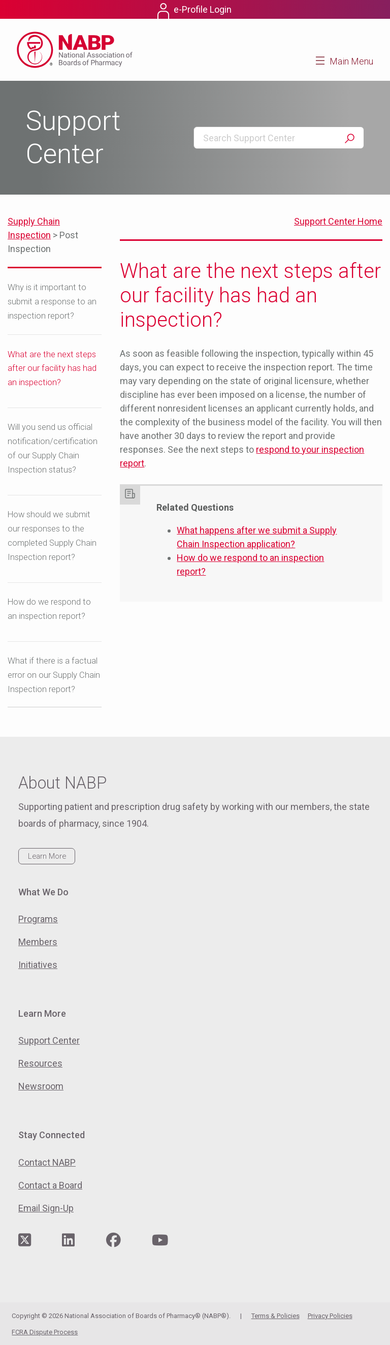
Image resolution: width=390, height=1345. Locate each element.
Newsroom (40, 1086)
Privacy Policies (330, 1316)
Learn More (47, 856)
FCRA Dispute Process (45, 1332)
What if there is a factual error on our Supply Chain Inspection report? (54, 675)
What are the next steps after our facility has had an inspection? (52, 369)
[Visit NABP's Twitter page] (24, 1241)
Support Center (49, 1040)
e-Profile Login (203, 9)
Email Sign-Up (46, 1208)
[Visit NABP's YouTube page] (160, 1241)
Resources (40, 1063)
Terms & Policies (275, 1316)
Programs (38, 919)
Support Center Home (338, 221)
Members (37, 941)
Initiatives (37, 964)
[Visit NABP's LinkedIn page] (68, 1241)
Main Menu (351, 61)
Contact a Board (50, 1185)
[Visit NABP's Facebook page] (113, 1241)
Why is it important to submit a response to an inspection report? (52, 302)
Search (349, 138)
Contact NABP (47, 1162)
